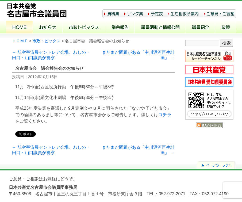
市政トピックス (84, 28)
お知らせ (48, 28)
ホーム (19, 28)
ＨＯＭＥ (20, 41)
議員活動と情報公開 (160, 28)
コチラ (164, 114)
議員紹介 (200, 28)
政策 (225, 28)
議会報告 (120, 28)
